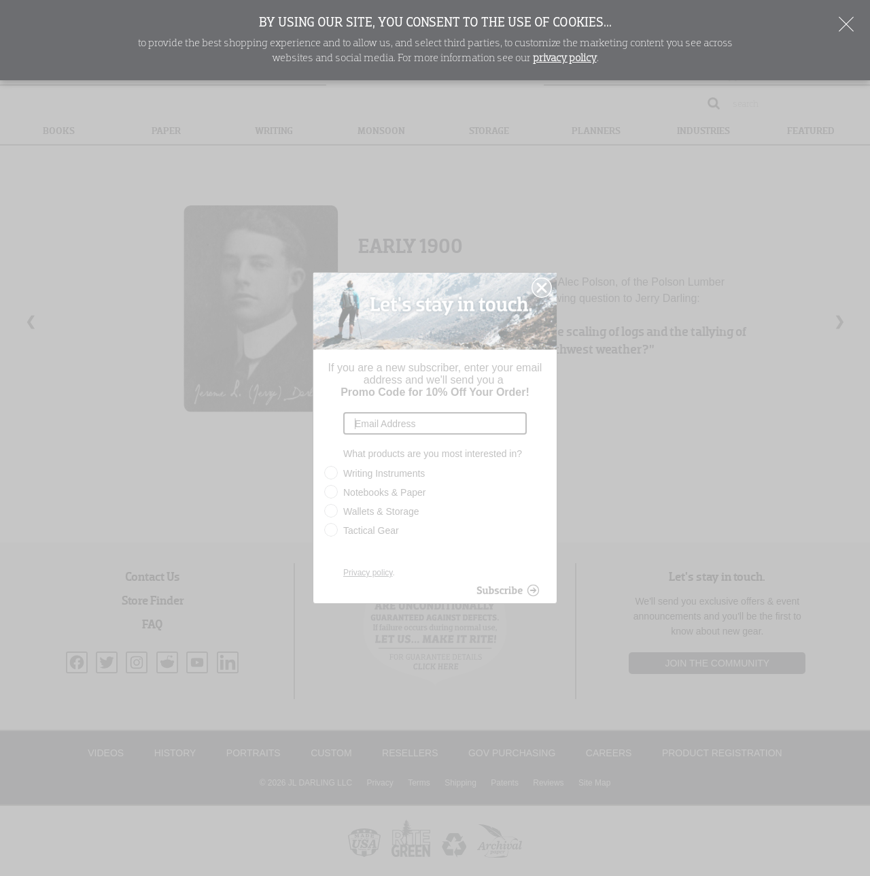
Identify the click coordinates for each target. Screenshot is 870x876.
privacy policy (565, 58)
